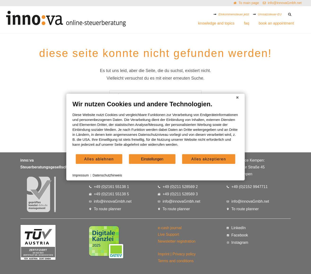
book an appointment (276, 23)
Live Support (168, 234)
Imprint (163, 254)
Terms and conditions (176, 261)
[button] (290, 14)
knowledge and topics (216, 23)
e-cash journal (170, 228)
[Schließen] (237, 97)
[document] (156, 127)
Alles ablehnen (99, 159)
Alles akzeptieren (208, 159)
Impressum (81, 175)
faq (246, 23)
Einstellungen (152, 159)
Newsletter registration (176, 241)
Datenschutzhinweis (107, 175)
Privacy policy (184, 254)
